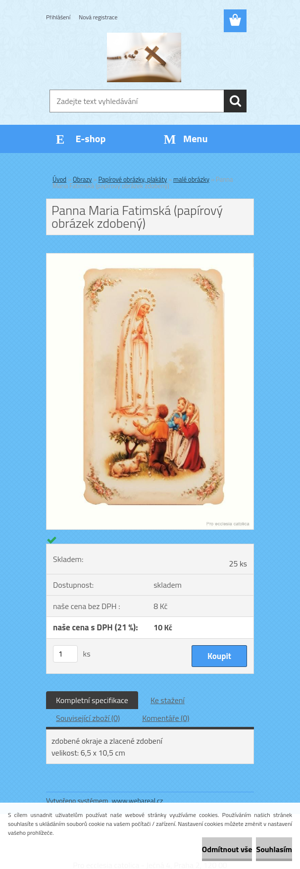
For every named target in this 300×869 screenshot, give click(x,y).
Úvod (59, 179)
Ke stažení (167, 700)
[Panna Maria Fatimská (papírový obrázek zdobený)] (150, 257)
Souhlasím (274, 849)
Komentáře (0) (165, 718)
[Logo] (144, 57)
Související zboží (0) (88, 718)
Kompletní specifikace (92, 700)
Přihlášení (58, 17)
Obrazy (82, 179)
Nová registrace (98, 17)
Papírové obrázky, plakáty (132, 179)
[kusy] (65, 654)
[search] (235, 101)
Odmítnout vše (227, 849)
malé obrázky (191, 179)
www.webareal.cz (137, 800)
